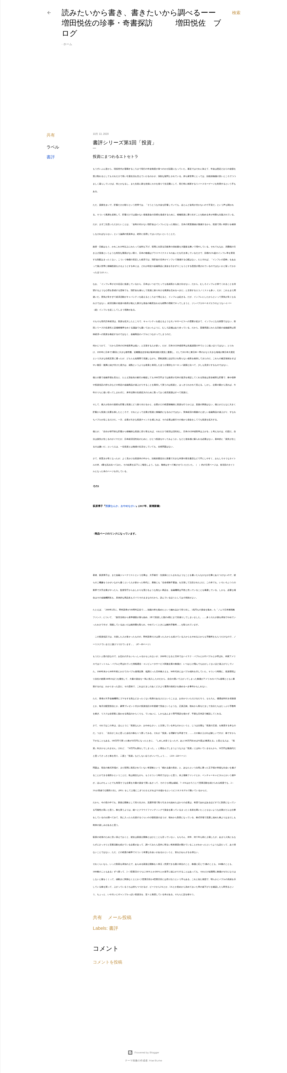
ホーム (67, 44)
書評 (51, 157)
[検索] (236, 13)
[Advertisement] (143, 92)
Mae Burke (155, 1060)
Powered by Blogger (143, 1052)
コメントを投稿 (107, 962)
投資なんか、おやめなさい (120, 506)
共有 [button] (51, 135)
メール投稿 (120, 917)
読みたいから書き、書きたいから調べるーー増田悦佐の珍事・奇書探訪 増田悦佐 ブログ (141, 23)
